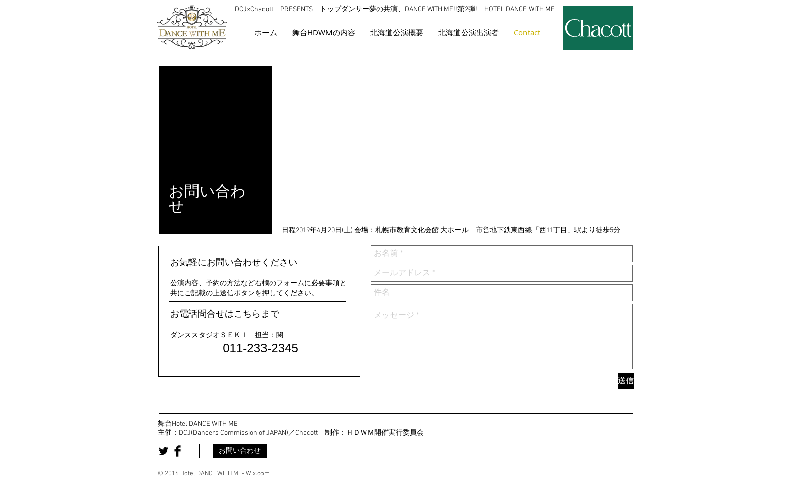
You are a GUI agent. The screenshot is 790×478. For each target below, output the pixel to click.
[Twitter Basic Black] (163, 451)
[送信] (626, 381)
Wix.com (258, 474)
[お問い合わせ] (240, 451)
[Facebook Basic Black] (177, 451)
